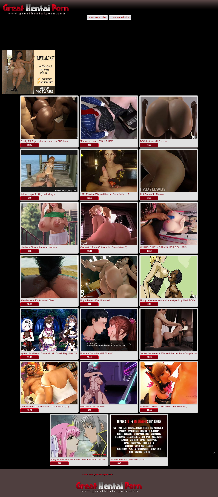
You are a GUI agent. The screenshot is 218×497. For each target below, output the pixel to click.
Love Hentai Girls (120, 17)
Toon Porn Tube (97, 17)
